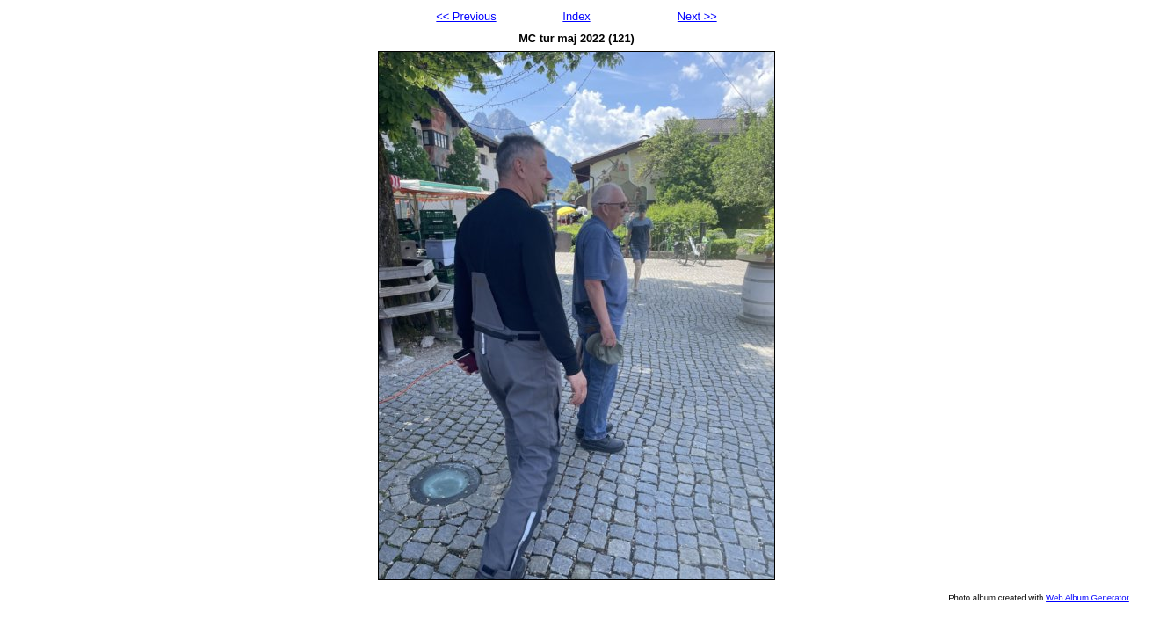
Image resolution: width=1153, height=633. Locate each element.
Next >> (697, 16)
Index (576, 16)
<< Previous (466, 16)
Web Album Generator (1087, 597)
